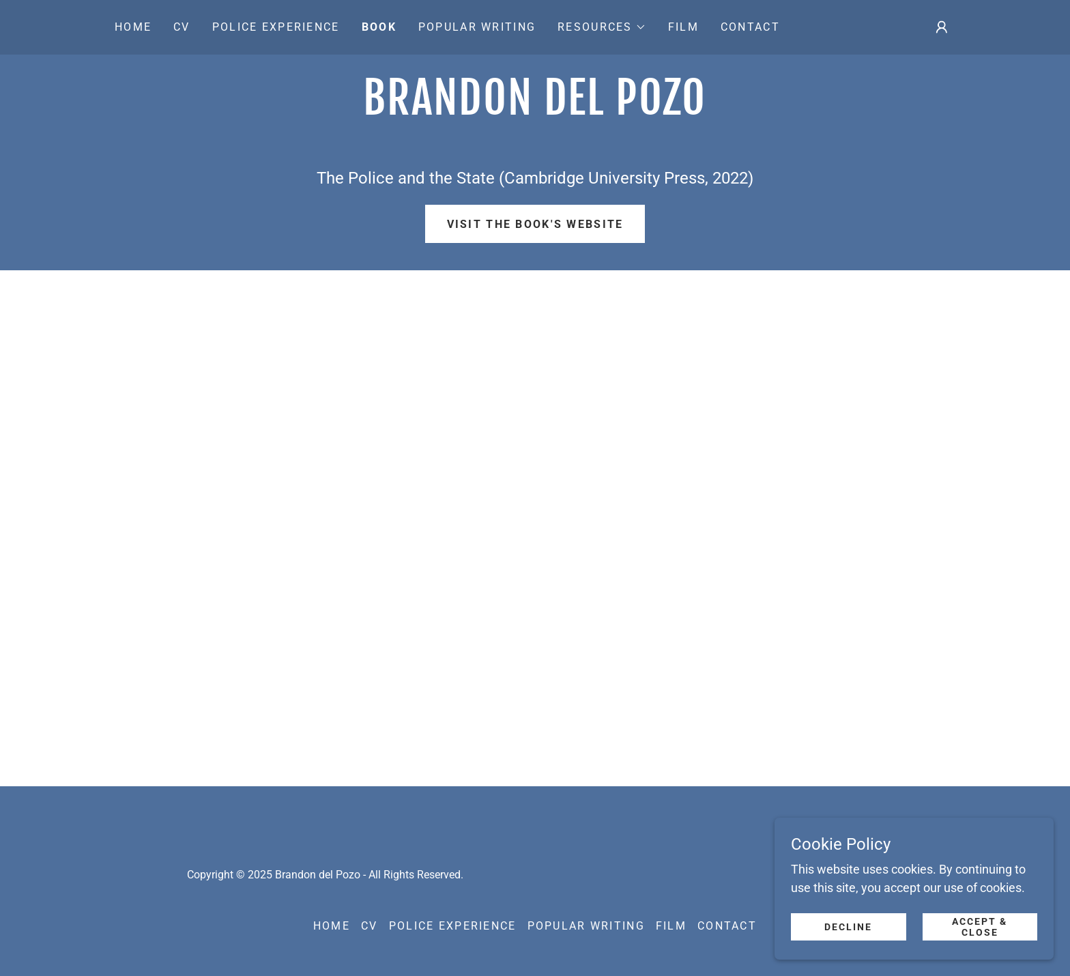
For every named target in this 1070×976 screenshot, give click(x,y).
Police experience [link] (276, 26)
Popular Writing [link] (477, 26)
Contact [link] (750, 26)
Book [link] (379, 26)
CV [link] (181, 26)
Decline (853, 926)
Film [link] (683, 26)
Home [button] (331, 925)
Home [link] (133, 26)
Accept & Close (981, 927)
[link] (534, 110)
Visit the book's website (535, 224)
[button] (602, 27)
